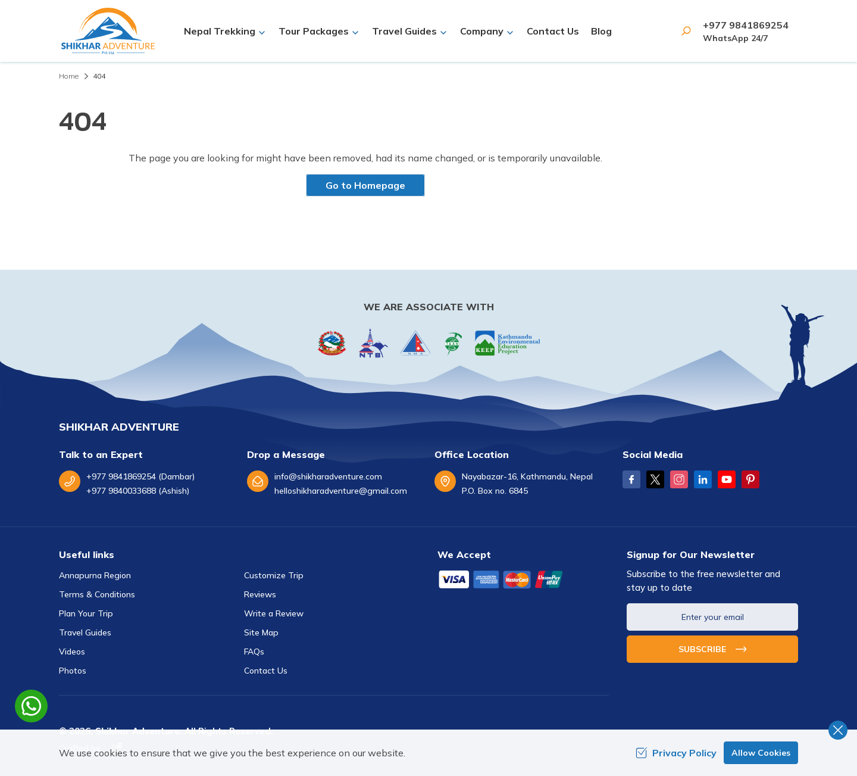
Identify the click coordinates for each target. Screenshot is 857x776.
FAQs (254, 651)
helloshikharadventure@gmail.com (340, 490)
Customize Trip (274, 575)
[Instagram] (679, 479)
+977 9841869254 (746, 25)
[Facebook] (631, 479)
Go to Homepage (365, 185)
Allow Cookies (760, 752)
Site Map (261, 632)
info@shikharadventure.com (328, 476)
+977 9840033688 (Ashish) (137, 490)
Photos (72, 670)
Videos (72, 651)
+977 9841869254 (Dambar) (140, 476)
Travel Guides (85, 632)
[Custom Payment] (523, 581)
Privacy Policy (676, 753)
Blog (601, 31)
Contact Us (553, 31)
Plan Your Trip (86, 613)
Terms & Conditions (97, 594)
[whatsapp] (31, 706)
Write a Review (274, 613)
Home (69, 75)
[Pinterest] (750, 479)
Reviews (260, 594)
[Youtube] (727, 479)
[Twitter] (655, 479)
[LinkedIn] (703, 479)
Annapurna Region (95, 575)
